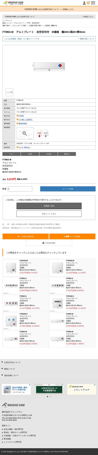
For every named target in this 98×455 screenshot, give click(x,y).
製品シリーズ (7, 23)
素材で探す (6, 25)
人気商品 (47, 25)
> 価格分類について (86, 39)
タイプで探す (22, 25)
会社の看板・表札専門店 (13, 429)
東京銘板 (7, 439)
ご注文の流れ (49, 243)
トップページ (7, 20)
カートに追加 (68, 189)
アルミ (15, 25)
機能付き (54, 25)
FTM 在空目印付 (33, 23)
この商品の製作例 (25, 236)
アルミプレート (19, 23)
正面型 (31, 25)
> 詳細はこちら (87, 17)
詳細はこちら (68, 9)
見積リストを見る (49, 214)
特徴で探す (38, 25)
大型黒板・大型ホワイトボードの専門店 (20, 436)
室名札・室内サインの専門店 (15, 432)
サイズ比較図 (72, 236)
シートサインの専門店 (13, 442)
